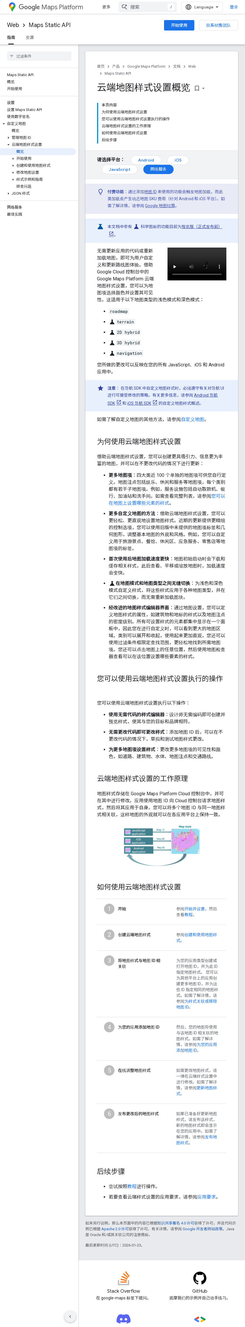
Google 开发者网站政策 (203, 1229)
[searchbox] (39, 56)
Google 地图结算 (160, 205)
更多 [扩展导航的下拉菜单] (106, 7)
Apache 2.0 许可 (115, 1229)
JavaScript (119, 169)
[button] (38, 123)
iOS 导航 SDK (139, 403)
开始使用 (179, 25)
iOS (178, 160)
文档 (177, 66)
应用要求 (206, 1197)
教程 (188, 914)
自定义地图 (192, 419)
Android (146, 160)
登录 (234, 7)
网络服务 (158, 169)
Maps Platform (51, 7)
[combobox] (148, 7)
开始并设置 (194, 909)
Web (13, 25)
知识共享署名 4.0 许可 (175, 1223)
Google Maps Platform (146, 66)
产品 (116, 66)
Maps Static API (49, 25)
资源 (30, 37)
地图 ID (150, 191)
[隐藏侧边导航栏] (70, 1316)
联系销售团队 (218, 25)
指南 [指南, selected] (11, 37)
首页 (101, 66)
